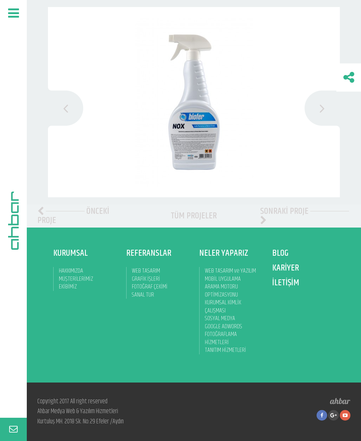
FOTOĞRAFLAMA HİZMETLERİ (221, 338)
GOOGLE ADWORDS (223, 327)
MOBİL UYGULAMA (223, 279)
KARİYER (285, 268)
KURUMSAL (70, 253)
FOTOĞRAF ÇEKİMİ (149, 287)
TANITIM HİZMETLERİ (225, 350)
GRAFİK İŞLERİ (146, 279)
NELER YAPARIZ (223, 253)
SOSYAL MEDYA (220, 319)
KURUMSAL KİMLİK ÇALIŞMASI (223, 307)
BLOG (280, 253)
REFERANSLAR (148, 253)
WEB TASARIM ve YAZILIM (230, 271)
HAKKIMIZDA (71, 271)
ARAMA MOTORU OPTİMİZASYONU (221, 291)
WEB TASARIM (146, 271)
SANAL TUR (143, 295)
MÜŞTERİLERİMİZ (76, 279)
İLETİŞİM (285, 283)
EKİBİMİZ (68, 287)
